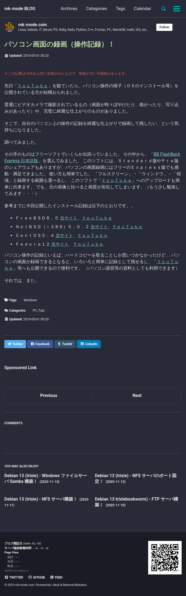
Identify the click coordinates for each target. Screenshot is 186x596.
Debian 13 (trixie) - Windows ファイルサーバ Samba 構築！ (45, 478)
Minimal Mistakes (75, 585)
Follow (164, 27)
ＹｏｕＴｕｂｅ (32, 85)
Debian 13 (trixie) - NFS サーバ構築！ (41, 499)
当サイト (68, 218)
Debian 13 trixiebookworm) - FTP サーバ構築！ (136, 501)
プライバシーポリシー (17, 570)
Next (137, 395)
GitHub (36, 577)
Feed (56, 577)
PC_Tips (39, 310)
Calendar (142, 8)
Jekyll (56, 585)
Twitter (13, 577)
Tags (120, 8)
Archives (69, 8)
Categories (96, 8)
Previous (48, 395)
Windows (30, 300)
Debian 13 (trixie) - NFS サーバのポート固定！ (135, 478)
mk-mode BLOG (19, 8)
